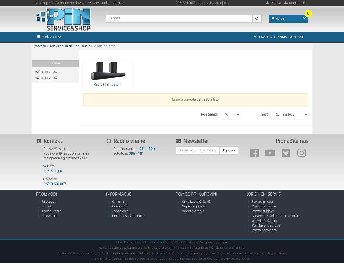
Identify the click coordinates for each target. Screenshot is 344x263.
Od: (37, 72)
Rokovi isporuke (264, 206)
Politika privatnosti (266, 225)
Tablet (46, 206)
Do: (37, 78)
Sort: (264, 114)
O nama (280, 37)
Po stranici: (209, 114)
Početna (40, 46)
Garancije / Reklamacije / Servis (276, 216)
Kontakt (296, 37)
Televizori (49, 216)
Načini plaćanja (193, 211)
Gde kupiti (119, 206)
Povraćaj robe (262, 201)
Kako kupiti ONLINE (196, 201)
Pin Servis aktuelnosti (128, 216)
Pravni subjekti (263, 211)
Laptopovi (49, 201)
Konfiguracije (51, 211)
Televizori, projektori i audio (70, 46)
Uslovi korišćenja (264, 220)
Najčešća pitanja (194, 206)
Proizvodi (47, 37)
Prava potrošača (264, 230)
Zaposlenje (120, 211)
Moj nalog (262, 37)
